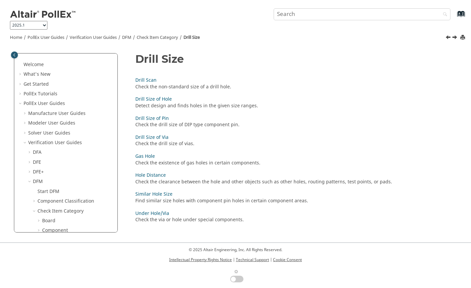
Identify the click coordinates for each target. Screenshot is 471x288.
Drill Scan (57, 154)
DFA (37, 57)
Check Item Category (157, 38)
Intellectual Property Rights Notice (200, 260)
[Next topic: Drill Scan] (455, 38)
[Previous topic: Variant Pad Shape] (448, 38)
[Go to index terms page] (453, 17)
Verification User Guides (93, 38)
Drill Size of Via (63, 184)
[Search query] (362, 14)
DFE (37, 67)
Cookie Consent (287, 260)
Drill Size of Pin (63, 174)
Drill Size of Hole (65, 164)
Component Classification (65, 106)
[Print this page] (463, 37)
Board (48, 125)
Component (55, 135)
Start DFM (48, 96)
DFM (126, 38)
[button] (30, 57)
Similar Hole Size (65, 213)
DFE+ (38, 76)
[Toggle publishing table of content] (14, 54)
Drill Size (191, 38)
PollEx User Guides (46, 38)
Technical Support (252, 260)
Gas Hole (56, 194)
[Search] (443, 14)
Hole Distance (62, 203)
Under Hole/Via (64, 223)
